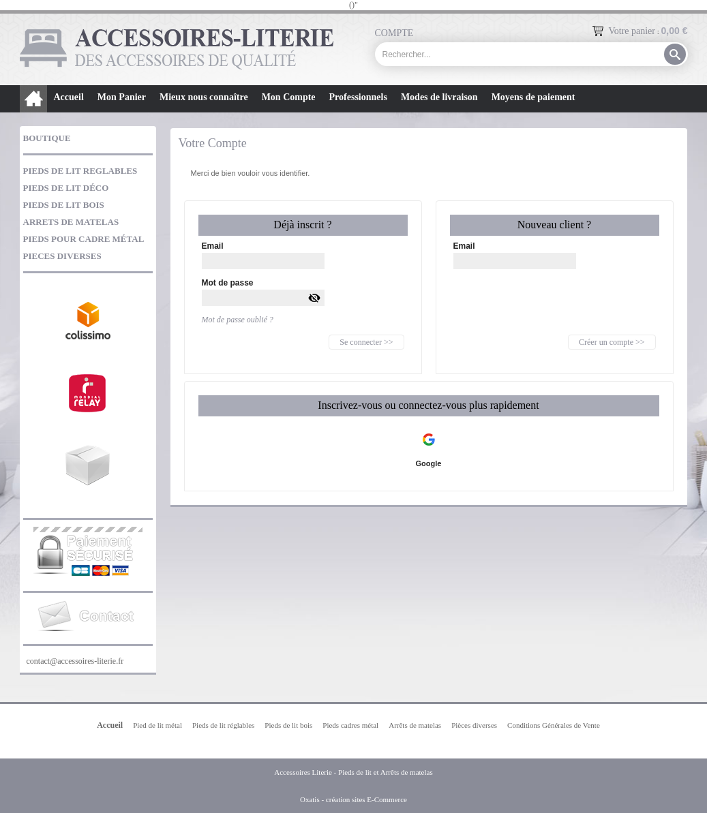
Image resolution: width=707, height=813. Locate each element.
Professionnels (358, 97)
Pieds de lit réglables (223, 725)
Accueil (69, 97)
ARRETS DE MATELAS (71, 222)
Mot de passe (228, 283)
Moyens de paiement (533, 97)
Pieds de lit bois (288, 725)
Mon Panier (121, 97)
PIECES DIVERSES (62, 256)
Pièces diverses (474, 725)
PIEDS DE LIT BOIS (63, 205)
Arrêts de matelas (415, 725)
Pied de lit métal (157, 725)
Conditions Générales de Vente (553, 725)
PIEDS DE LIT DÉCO (66, 188)
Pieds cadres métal (350, 725)
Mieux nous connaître (204, 97)
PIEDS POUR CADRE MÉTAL (84, 239)
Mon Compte (289, 97)
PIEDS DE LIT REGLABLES (80, 171)
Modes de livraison (439, 97)
